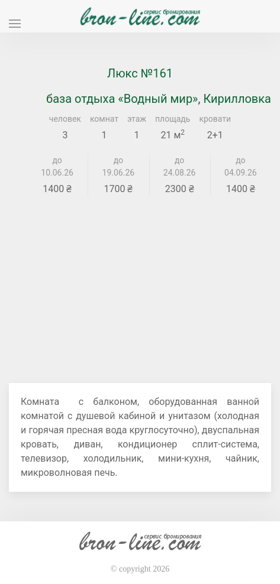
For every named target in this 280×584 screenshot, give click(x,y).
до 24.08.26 (179, 166)
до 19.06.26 (118, 166)
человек (65, 119)
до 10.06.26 (57, 166)
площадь (172, 119)
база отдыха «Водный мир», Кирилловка (158, 99)
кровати (215, 119)
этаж (136, 119)
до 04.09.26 (240, 166)
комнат (104, 119)
